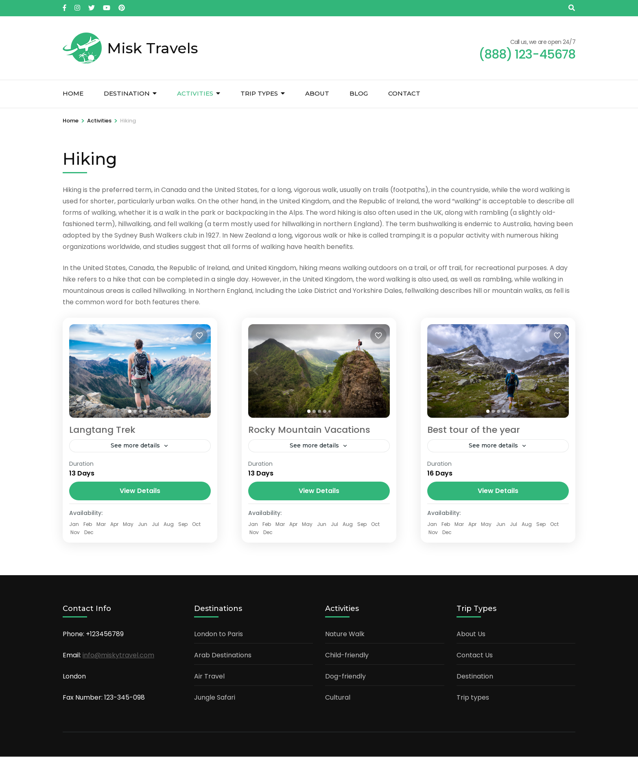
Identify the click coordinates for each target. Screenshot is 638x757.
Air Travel (209, 676)
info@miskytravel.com (118, 655)
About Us (471, 634)
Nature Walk (345, 634)
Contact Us (475, 655)
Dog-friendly (345, 676)
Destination (127, 93)
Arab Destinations (222, 655)
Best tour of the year (473, 429)
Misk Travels (152, 48)
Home (73, 93)
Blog (359, 93)
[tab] (129, 411)
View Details (140, 491)
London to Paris (218, 634)
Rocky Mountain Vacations (309, 429)
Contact (404, 93)
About (317, 93)
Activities (195, 93)
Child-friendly (347, 655)
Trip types (259, 93)
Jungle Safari (214, 697)
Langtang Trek (102, 429)
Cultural (337, 697)
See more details (135, 445)
